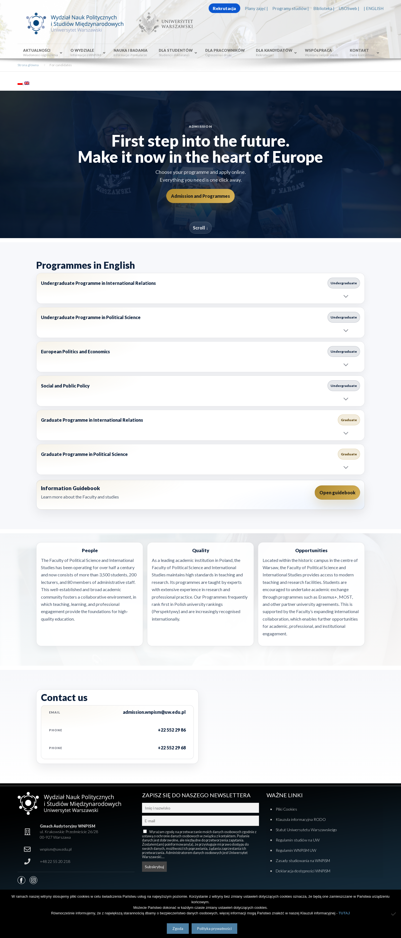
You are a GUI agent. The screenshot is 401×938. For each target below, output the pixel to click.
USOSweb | (349, 8)
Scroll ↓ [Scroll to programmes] (200, 227)
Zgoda (177, 928)
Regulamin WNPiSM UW (296, 850)
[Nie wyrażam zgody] (394, 914)
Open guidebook (337, 492)
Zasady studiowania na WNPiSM (303, 860)
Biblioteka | (323, 8)
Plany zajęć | (256, 8)
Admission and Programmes (200, 196)
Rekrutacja (224, 8)
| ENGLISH (373, 8)
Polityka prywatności (214, 928)
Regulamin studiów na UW (298, 840)
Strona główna (28, 65)
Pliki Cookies (286, 809)
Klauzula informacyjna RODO (301, 819)
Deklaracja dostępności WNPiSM (303, 870)
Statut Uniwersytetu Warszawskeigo (306, 829)
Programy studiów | (290, 8)
